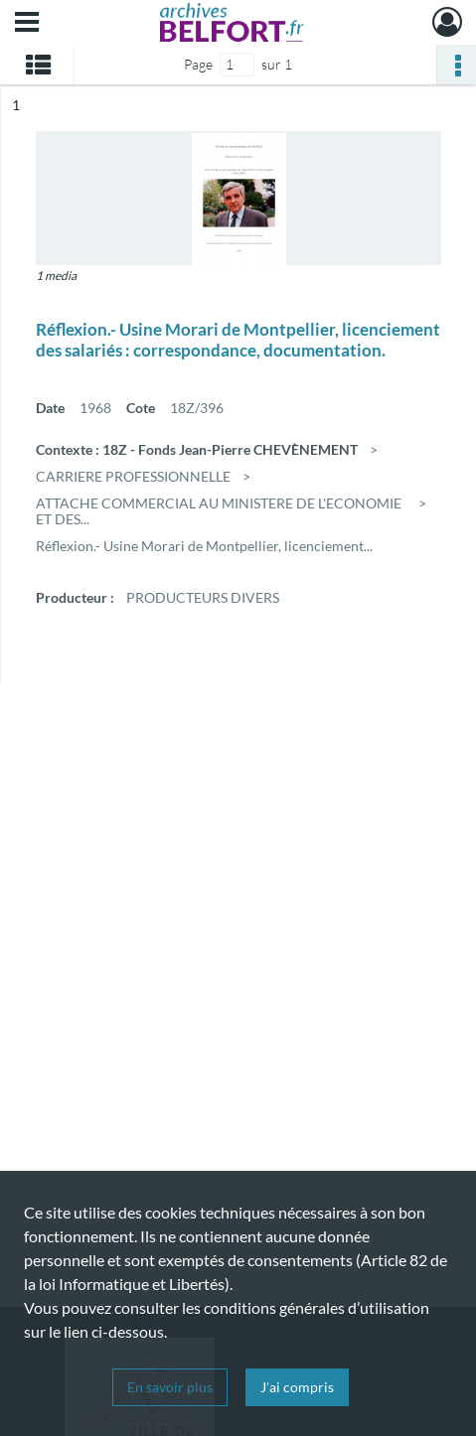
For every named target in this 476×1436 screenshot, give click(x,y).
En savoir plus (170, 1386)
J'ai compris (297, 1386)
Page (198, 64)
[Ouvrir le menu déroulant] (27, 24)
